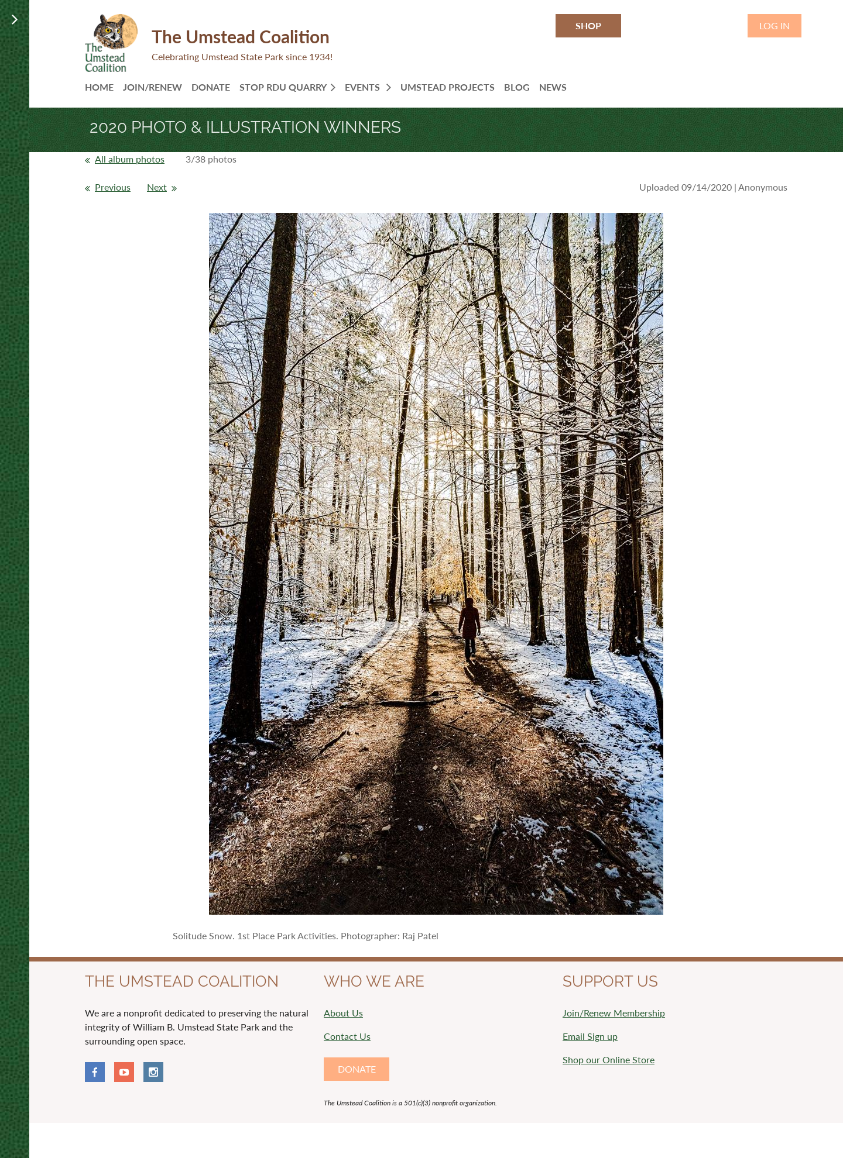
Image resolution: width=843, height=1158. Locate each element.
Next (157, 186)
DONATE (357, 1068)
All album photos (130, 158)
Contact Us (347, 1036)
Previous (113, 186)
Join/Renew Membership (614, 1012)
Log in (774, 25)
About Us (343, 1012)
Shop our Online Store (608, 1059)
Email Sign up (590, 1036)
